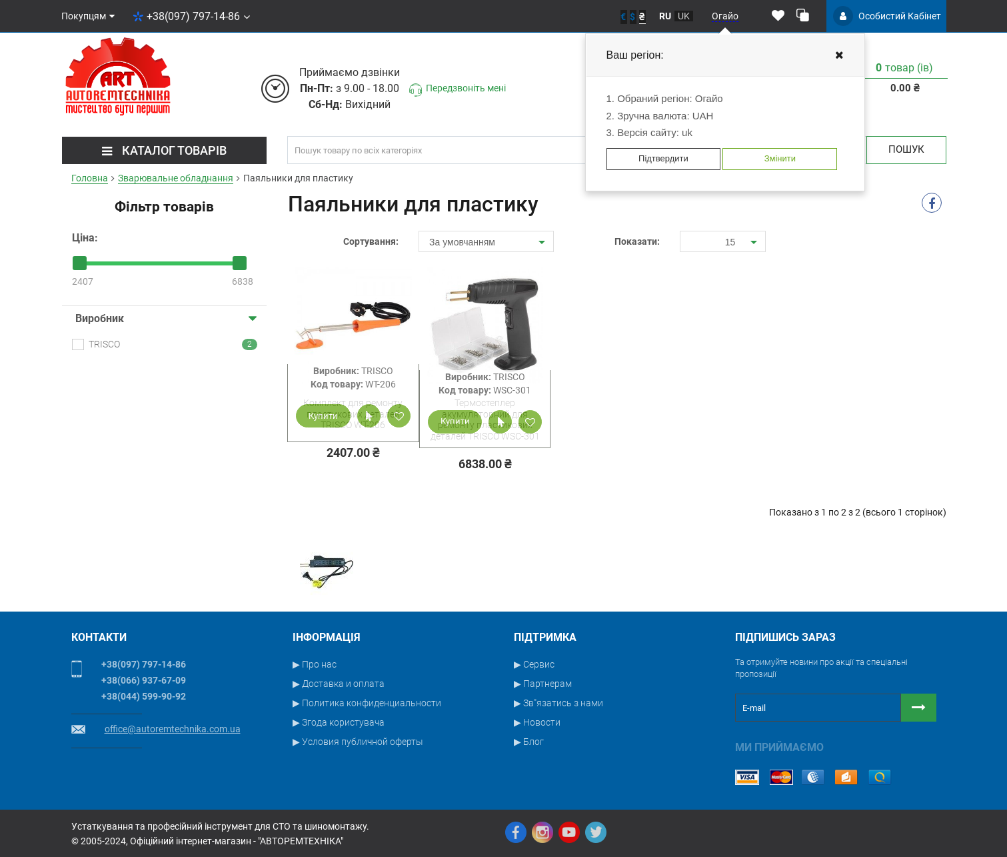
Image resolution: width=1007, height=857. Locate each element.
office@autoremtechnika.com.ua (173, 729)
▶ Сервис (534, 664)
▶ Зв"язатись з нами (558, 703)
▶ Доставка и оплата (339, 683)
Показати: (637, 241)
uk (684, 16)
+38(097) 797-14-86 (191, 16)
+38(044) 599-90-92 (143, 696)
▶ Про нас (315, 664)
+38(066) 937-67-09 (143, 680)
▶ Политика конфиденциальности (367, 703)
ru (665, 16)
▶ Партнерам (543, 683)
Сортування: (371, 241)
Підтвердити (663, 158)
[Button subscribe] (918, 708)
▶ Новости (537, 722)
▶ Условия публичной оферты (358, 741)
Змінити (780, 158)
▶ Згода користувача (339, 722)
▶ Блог (529, 741)
